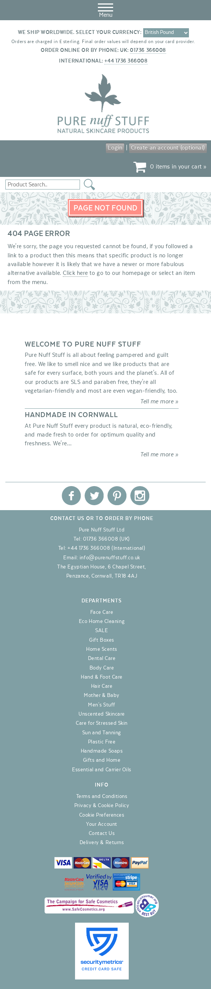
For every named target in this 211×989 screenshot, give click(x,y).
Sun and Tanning (101, 733)
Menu (105, 9)
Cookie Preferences (102, 815)
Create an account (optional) (168, 147)
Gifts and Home (102, 760)
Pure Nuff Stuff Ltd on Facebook (71, 495)
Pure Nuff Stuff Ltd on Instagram (139, 495)
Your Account (101, 824)
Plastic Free (101, 742)
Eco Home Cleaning (102, 621)
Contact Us (102, 833)
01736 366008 (148, 50)
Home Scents (101, 649)
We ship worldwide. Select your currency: (80, 32)
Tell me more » (159, 401)
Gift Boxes (101, 640)
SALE (101, 631)
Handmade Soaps (102, 751)
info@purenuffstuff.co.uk (110, 558)
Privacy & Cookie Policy (101, 806)
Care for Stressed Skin (102, 723)
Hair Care (102, 686)
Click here (75, 273)
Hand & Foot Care (102, 677)
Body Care (102, 668)
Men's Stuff (101, 705)
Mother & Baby (102, 695)
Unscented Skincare (101, 714)
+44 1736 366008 (125, 61)
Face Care (101, 612)
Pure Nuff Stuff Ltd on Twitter (94, 495)
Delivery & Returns (102, 843)
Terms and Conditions (102, 796)
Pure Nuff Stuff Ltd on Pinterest (116, 495)
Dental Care (102, 658)
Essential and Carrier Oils (101, 770)
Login (115, 147)
